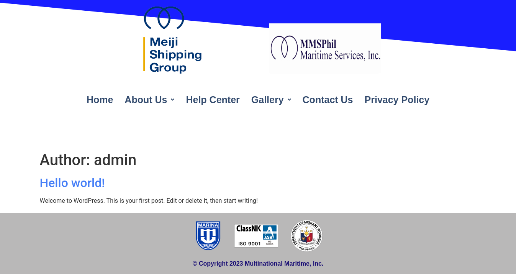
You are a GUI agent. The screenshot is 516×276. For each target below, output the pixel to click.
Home (100, 99)
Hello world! (72, 183)
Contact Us (328, 99)
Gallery (271, 99)
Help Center (212, 99)
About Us (149, 99)
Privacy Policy (397, 99)
